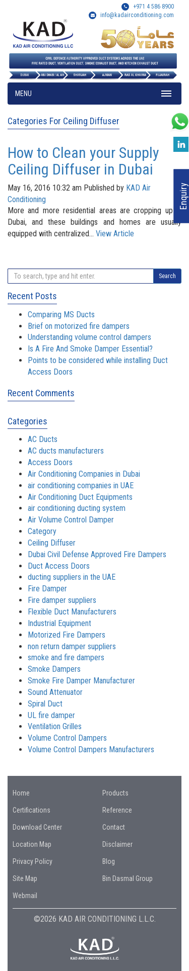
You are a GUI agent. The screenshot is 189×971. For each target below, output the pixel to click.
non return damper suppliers (72, 646)
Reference (117, 810)
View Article (115, 233)
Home (21, 793)
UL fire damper (51, 715)
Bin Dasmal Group (127, 878)
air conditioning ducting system (76, 508)
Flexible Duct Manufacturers (72, 611)
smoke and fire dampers (66, 657)
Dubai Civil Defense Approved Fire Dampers (97, 554)
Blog (108, 861)
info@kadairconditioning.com (137, 15)
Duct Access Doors (59, 566)
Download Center (37, 827)
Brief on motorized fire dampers (79, 326)
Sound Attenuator (55, 692)
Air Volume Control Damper (71, 519)
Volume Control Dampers (67, 738)
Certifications (31, 810)
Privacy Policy (32, 861)
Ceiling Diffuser (52, 543)
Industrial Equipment (59, 623)
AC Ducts (42, 439)
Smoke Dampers (54, 669)
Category (42, 531)
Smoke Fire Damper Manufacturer (81, 680)
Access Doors (50, 462)
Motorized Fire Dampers (66, 635)
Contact (113, 827)
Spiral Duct (45, 704)
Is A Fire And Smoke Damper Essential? (90, 349)
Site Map (25, 878)
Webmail (25, 895)
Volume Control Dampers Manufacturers (91, 749)
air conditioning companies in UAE (81, 485)
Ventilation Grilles (55, 726)
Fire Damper (47, 588)
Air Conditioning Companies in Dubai (84, 474)
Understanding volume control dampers (89, 337)
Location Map (32, 844)
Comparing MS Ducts (61, 314)
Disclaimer (117, 844)
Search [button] (167, 276)
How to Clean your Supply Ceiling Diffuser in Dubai (83, 161)
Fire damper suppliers (62, 600)
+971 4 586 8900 (147, 6)
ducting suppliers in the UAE (71, 577)
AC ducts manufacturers (66, 451)
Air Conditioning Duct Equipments (80, 497)
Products (115, 793)
